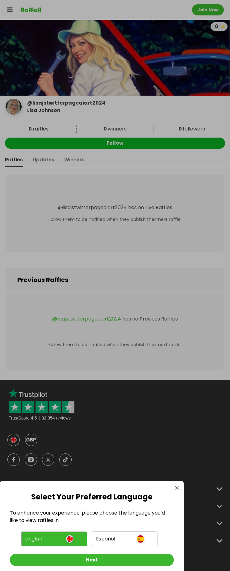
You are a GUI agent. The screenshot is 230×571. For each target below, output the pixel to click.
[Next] (92, 560)
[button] (54, 539)
